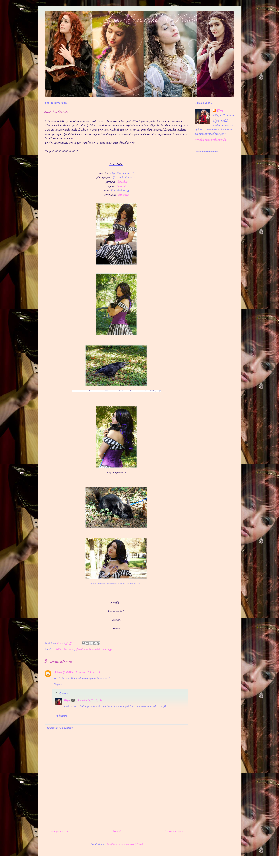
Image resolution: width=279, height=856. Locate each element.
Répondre (59, 684)
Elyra (67, 700)
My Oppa (123, 195)
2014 (58, 649)
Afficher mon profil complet (210, 140)
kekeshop (122, 182)
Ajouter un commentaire (59, 728)
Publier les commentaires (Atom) (125, 844)
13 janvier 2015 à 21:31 (89, 700)
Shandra (120, 186)
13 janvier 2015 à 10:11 (88, 672)
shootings (106, 649)
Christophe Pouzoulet (88, 649)
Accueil (116, 831)
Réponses (64, 693)
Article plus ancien (174, 831)
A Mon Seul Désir (64, 672)
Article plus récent (57, 831)
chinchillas (68, 649)
